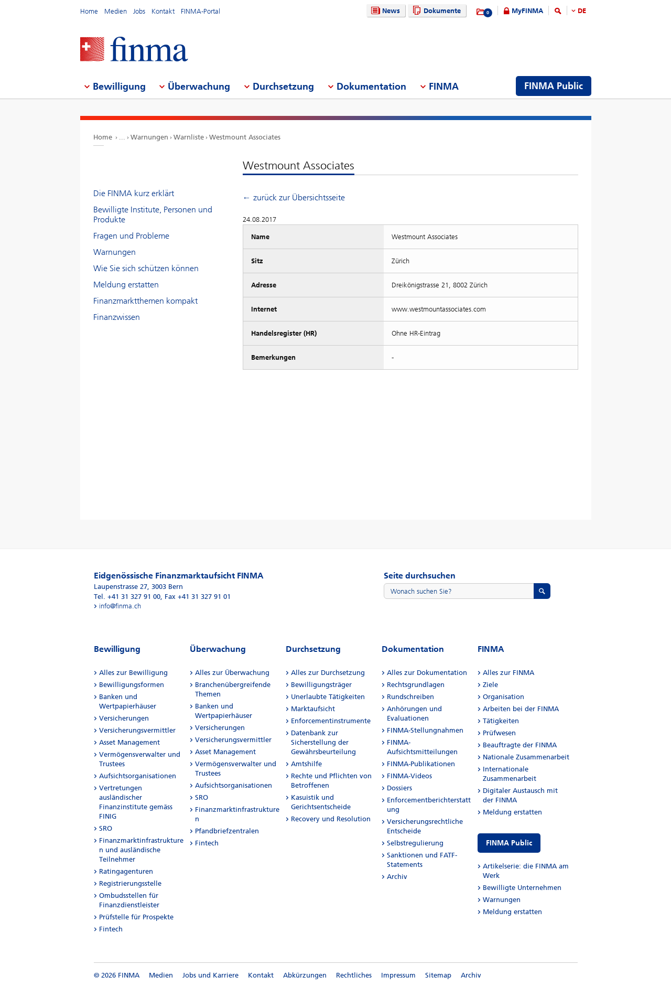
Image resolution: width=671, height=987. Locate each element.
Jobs (139, 11)
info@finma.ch (120, 606)
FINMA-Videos (409, 776)
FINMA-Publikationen (421, 764)
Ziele (490, 685)
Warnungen (149, 137)
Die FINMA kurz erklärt (133, 193)
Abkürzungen (305, 975)
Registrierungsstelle (130, 883)
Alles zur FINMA (508, 673)
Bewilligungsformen (131, 685)
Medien (115, 11)
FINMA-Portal (200, 11)
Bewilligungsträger (321, 685)
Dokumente (435, 11)
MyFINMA (527, 11)
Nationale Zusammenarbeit (526, 757)
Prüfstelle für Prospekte (136, 917)
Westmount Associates (244, 137)
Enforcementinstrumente (331, 721)
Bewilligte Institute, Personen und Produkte (152, 214)
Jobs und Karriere (210, 975)
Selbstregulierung (415, 843)
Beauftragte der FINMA (520, 745)
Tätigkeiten (501, 721)
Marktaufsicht (313, 709)
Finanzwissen (116, 317)
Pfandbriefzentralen (227, 831)
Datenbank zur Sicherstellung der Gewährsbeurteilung (323, 742)
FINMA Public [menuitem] (553, 86)
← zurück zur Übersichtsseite (294, 197)
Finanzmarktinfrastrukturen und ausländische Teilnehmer (141, 849)
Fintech (111, 929)
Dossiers (399, 788)
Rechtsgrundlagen (416, 685)
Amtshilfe (306, 764)
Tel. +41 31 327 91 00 (127, 596)
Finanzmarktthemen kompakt (145, 301)
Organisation (503, 697)
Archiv (397, 877)
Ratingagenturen (126, 871)
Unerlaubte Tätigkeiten (328, 697)
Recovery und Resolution (331, 819)
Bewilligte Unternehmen (522, 888)
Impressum (398, 975)
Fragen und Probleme (131, 236)
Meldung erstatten (126, 284)
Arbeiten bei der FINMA (521, 709)
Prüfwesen (499, 733)
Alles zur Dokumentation (427, 673)
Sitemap (438, 975)
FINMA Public (509, 843)
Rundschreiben (410, 697)
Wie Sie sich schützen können (146, 268)
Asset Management (129, 742)
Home (89, 11)
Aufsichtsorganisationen (137, 776)
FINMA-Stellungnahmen (425, 730)
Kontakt (163, 11)
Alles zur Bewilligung (133, 673)
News (384, 11)
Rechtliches (354, 975)
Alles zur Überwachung (232, 673)
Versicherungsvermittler (137, 730)
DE (582, 11)
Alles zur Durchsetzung (328, 673)
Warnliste (189, 137)
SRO (105, 828)
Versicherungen (124, 718)
